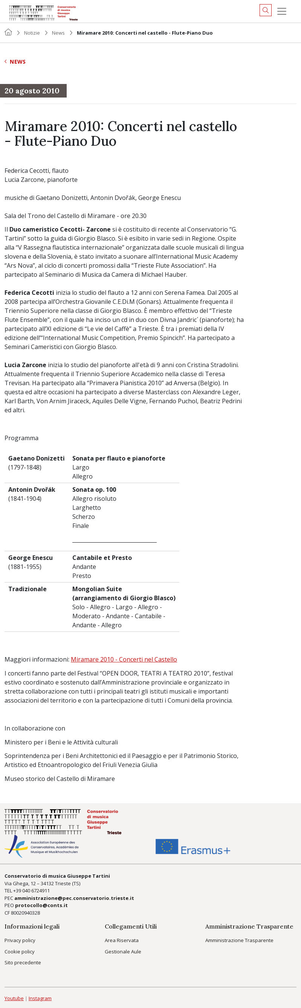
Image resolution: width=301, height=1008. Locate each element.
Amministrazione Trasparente (239, 940)
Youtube (14, 998)
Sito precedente (23, 962)
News (58, 32)
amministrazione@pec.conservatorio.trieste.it (74, 898)
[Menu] (282, 11)
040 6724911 (36, 890)
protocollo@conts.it (41, 905)
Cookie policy (20, 951)
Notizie (32, 32)
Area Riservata (122, 940)
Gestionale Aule (123, 951)
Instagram (40, 998)
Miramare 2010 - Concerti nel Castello (124, 659)
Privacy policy (20, 940)
